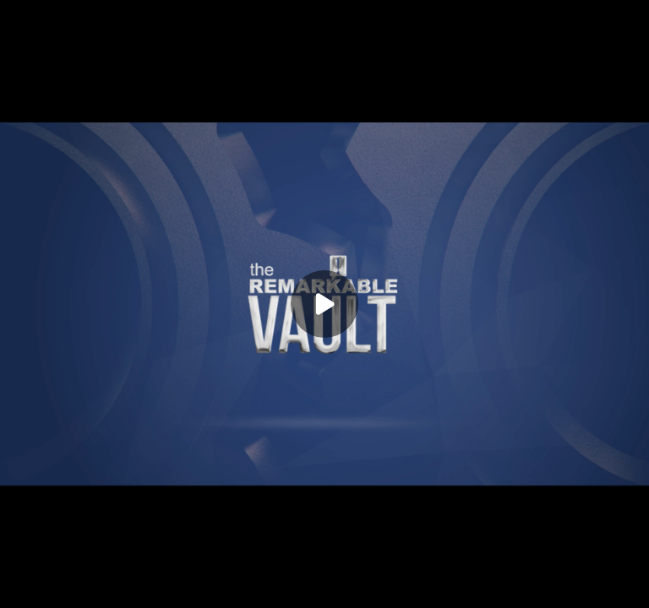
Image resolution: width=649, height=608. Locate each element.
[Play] (324, 304)
